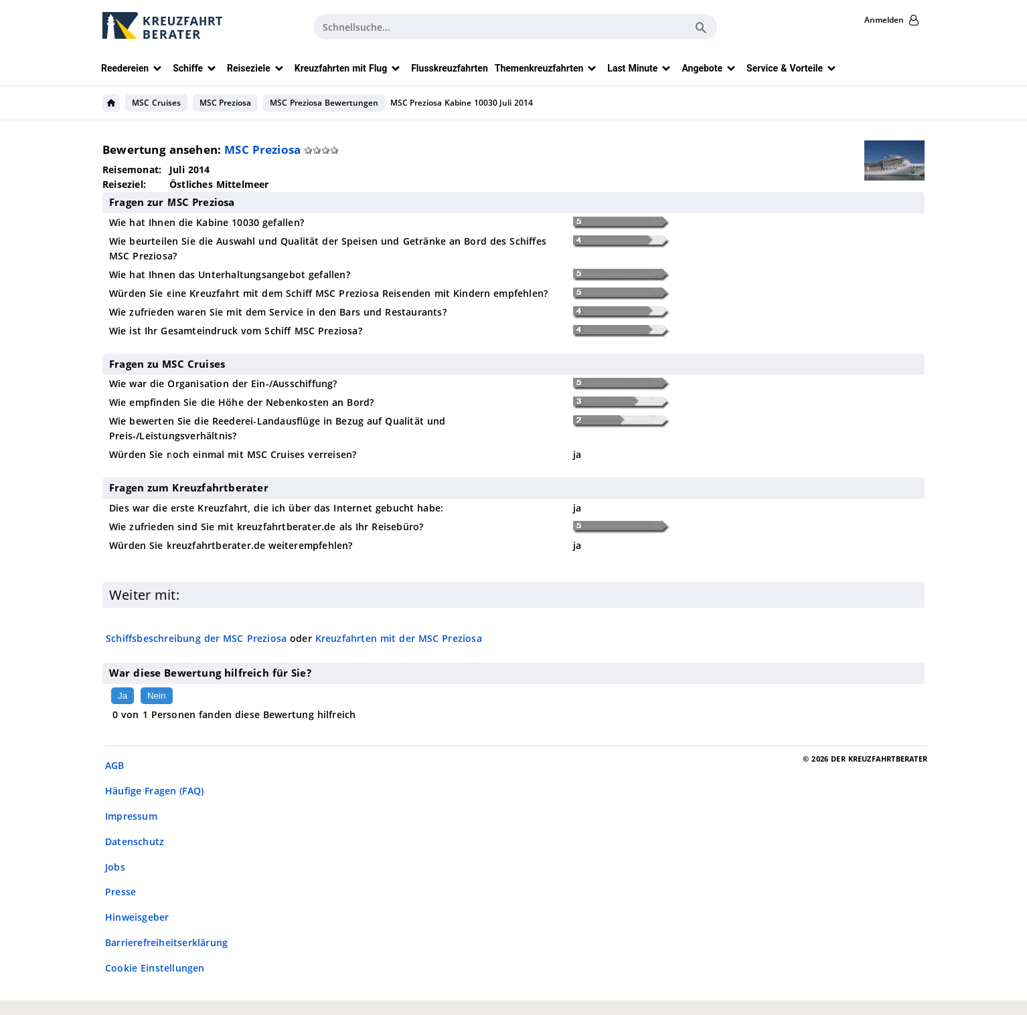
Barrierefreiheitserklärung (166, 942)
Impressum (131, 816)
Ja (122, 696)
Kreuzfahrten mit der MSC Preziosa (398, 638)
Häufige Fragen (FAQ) (154, 790)
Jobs (115, 867)
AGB (115, 765)
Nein (156, 696)
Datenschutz (134, 841)
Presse (120, 891)
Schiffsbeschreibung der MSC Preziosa (196, 638)
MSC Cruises (156, 102)
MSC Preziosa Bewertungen (324, 102)
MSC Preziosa (226, 102)
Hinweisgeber (137, 917)
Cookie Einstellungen (155, 968)
